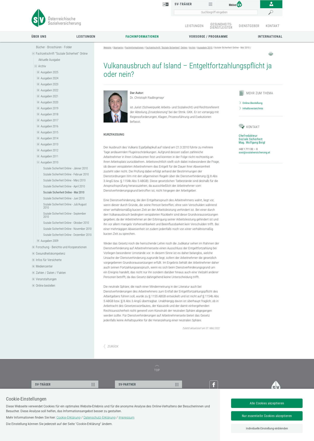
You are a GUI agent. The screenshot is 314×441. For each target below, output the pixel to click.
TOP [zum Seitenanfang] (157, 368)
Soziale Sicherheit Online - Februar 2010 (66, 174)
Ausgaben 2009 (49, 241)
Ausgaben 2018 (49, 114)
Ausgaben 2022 (49, 90)
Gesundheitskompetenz (50, 253)
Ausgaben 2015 (49, 132)
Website (107, 47)
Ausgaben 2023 (49, 84)
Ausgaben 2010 (49, 162)
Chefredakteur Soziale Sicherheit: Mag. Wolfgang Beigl (252, 139)
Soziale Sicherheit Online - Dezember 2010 (67, 235)
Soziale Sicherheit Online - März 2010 (64, 180)
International (270, 36)
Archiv (42, 66)
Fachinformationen (142, 36)
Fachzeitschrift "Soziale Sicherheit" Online (62, 53)
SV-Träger (194, 4)
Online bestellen (45, 285)
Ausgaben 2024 (49, 78)
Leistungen (85, 36)
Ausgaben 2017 (49, 120)
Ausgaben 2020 (49, 102)
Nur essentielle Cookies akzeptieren (267, 416)
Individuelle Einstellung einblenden (267, 428)
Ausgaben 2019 (49, 108)
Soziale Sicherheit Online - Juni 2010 (64, 198)
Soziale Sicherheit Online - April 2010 (64, 186)
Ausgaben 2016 (49, 126)
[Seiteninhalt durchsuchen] (216, 12)
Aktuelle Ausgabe (49, 60)
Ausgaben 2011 (49, 156)
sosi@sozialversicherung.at (254, 152)
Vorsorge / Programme (208, 36)
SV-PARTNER (149, 384)
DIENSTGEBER (249, 26)
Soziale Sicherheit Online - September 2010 (64, 215)
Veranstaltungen (46, 279)
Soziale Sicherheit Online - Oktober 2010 (66, 223)
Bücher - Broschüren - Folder (54, 47)
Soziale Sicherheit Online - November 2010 (67, 229)
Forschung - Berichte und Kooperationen (61, 247)
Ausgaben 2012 (49, 150)
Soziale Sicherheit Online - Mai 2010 (63, 192)
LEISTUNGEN (194, 26)
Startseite (118, 47)
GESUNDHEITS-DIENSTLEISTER (221, 25)
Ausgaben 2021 (49, 96)
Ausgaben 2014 (49, 138)
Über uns (38, 36)
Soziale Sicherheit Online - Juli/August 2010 (65, 206)
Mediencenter (44, 266)
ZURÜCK (111, 346)
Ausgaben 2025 (49, 72)
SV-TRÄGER (65, 384)
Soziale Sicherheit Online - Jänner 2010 (65, 168)
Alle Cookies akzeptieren (267, 403)
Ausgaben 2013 (49, 144)
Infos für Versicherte (48, 260)
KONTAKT (272, 26)
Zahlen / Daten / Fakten (51, 273)
